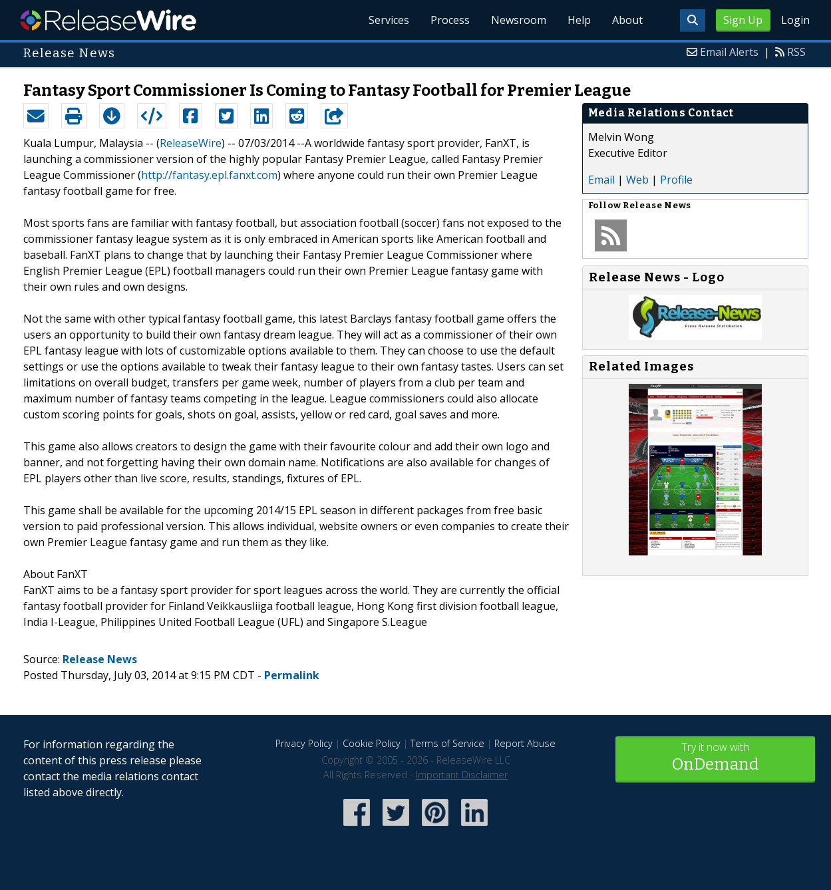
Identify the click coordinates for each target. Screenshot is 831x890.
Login (795, 20)
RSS (796, 52)
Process (450, 20)
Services (389, 20)
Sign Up (742, 20)
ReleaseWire (108, 20)
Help (579, 20)
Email (601, 179)
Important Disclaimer (462, 774)
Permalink (291, 675)
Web (637, 179)
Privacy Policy (304, 743)
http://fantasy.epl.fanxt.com (209, 175)
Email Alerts (729, 52)
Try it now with (715, 758)
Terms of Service (447, 743)
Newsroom (518, 20)
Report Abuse (525, 743)
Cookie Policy (372, 743)
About (627, 20)
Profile (676, 179)
